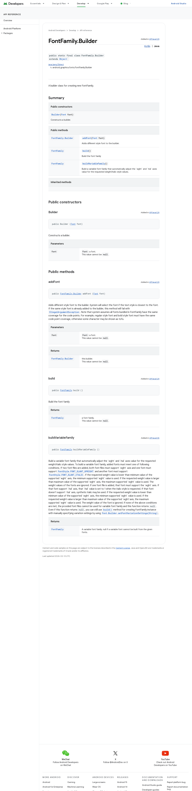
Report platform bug (176, 782)
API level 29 (154, 39)
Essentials (35, 3)
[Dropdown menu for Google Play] (113, 3)
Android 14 (122, 786)
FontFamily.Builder (62, 138)
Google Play (103, 3)
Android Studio (178, 3)
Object (63, 59)
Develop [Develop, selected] (81, 3)
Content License (123, 548)
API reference (12, 14)
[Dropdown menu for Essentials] (45, 3)
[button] (19, 33)
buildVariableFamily (94, 163)
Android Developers (56, 30)
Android (46, 782)
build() (107, 509)
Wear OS (96, 786)
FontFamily (57, 150)
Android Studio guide (152, 785)
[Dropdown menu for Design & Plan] (70, 3)
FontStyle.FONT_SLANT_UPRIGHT (76, 471)
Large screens (98, 782)
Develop (72, 30)
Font (63, 114)
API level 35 (154, 438)
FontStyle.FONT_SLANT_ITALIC (66, 474)
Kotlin (147, 46)
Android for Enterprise (52, 786)
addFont (87, 138)
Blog (126, 3)
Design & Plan (59, 3)
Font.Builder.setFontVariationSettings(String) (129, 513)
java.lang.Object (56, 64)
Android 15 (122, 782)
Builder (55, 114)
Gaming (71, 782)
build (85, 150)
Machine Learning (75, 786)
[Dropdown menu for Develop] (89, 3)
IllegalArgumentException (64, 312)
